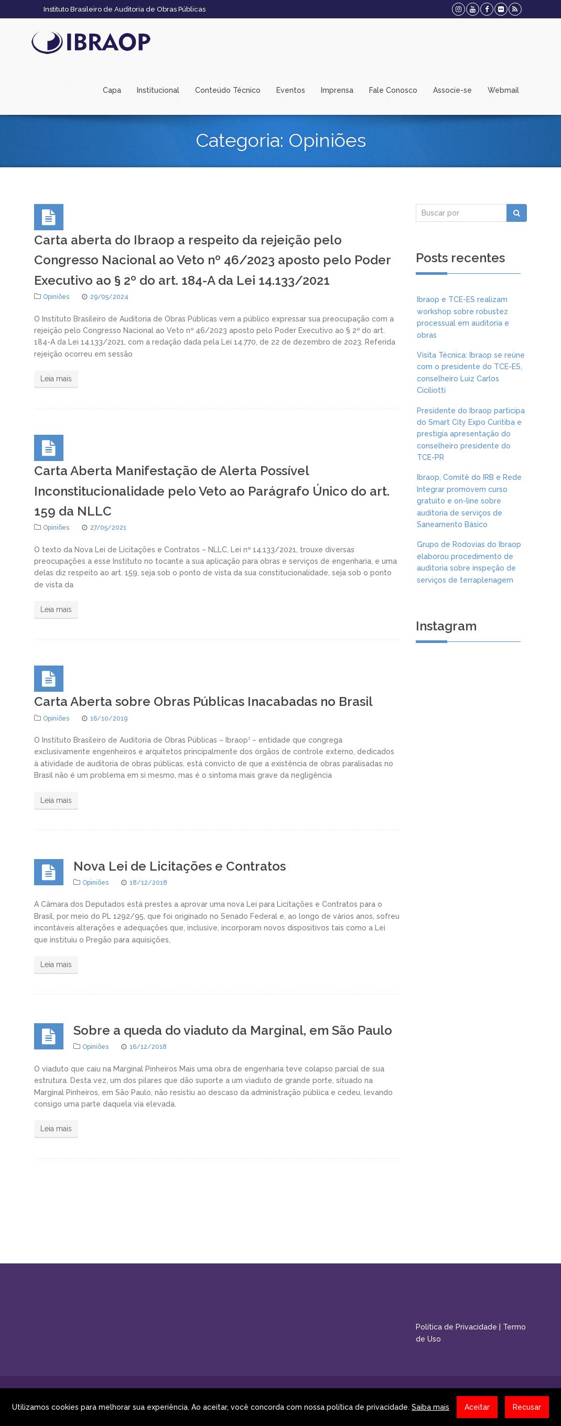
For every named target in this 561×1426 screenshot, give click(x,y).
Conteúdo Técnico (228, 90)
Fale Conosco (393, 90)
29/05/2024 (109, 297)
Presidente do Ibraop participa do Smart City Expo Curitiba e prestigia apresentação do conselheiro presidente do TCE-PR (471, 434)
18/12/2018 (148, 882)
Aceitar (477, 1407)
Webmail (503, 90)
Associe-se (452, 90)
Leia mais (56, 378)
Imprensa (337, 90)
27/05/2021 (108, 527)
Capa (112, 90)
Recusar (527, 1407)
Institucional (158, 90)
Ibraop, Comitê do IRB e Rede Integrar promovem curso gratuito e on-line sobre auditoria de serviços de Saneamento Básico (469, 501)
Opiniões (56, 297)
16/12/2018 (148, 1046)
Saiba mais (430, 1407)
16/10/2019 (108, 718)
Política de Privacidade (456, 1327)
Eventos (290, 90)
